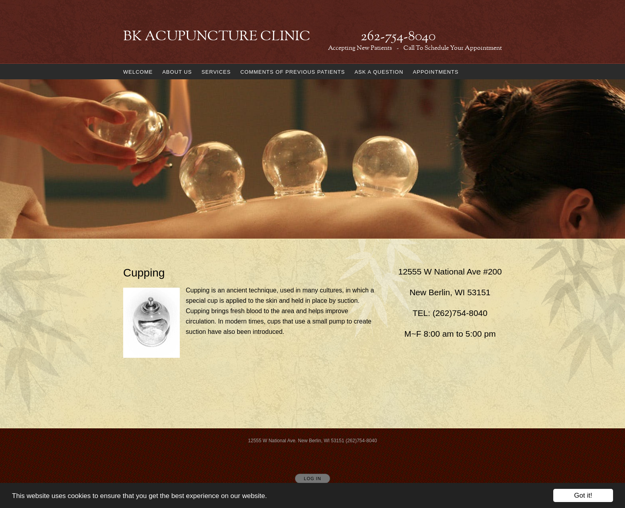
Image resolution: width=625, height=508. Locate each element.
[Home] (279, 37)
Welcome (138, 72)
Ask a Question (378, 72)
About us (177, 72)
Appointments (436, 72)
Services (216, 72)
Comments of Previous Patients (292, 72)
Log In (312, 478)
